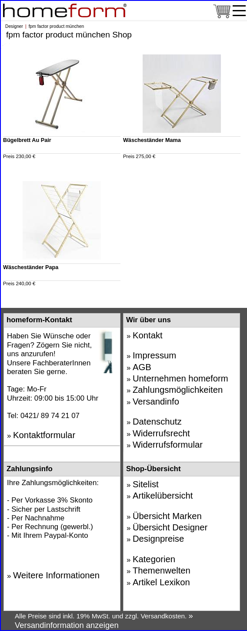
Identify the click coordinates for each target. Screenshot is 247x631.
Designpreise (158, 538)
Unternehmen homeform (180, 378)
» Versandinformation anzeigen (104, 620)
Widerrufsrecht (161, 433)
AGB (142, 367)
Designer (14, 26)
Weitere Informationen (56, 575)
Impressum (154, 355)
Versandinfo (156, 401)
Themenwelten (161, 570)
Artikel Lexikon (161, 582)
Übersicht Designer (170, 527)
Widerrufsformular (168, 444)
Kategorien (154, 559)
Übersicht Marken (167, 516)
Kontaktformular (44, 435)
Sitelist (146, 484)
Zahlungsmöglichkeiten (178, 390)
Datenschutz (157, 421)
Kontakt (148, 335)
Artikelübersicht (163, 495)
